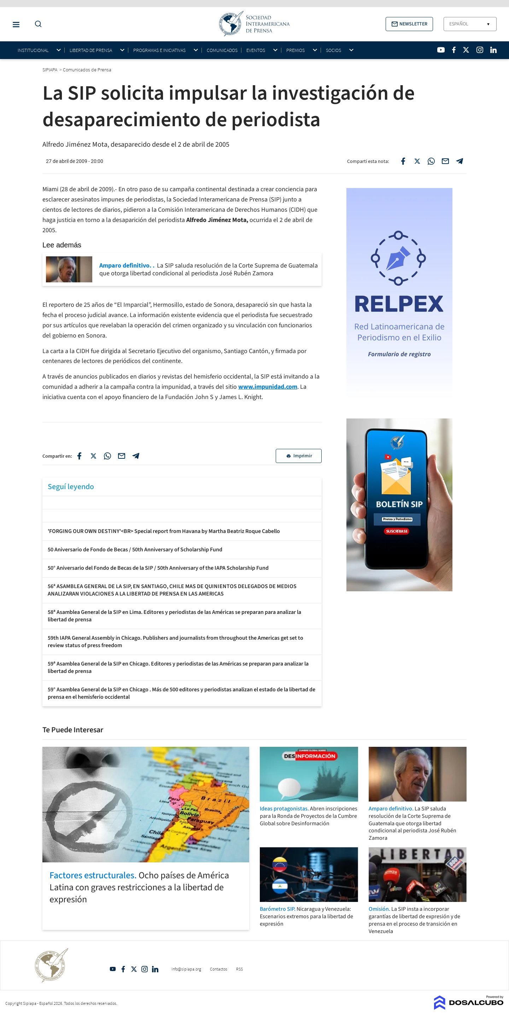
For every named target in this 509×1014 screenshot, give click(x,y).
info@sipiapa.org (186, 969)
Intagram (144, 969)
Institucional (33, 50)
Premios (295, 50)
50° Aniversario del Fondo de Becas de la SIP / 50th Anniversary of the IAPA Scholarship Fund (158, 568)
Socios (333, 50)
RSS (239, 969)
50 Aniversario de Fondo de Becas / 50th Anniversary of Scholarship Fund (135, 549)
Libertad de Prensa (91, 50)
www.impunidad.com (267, 386)
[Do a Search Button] (36, 24)
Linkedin (155, 969)
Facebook (123, 969)
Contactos (218, 969)
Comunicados (222, 50)
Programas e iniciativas (159, 50)
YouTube (113, 969)
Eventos (255, 50)
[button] (409, 24)
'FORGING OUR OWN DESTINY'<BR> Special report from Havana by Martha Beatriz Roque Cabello (164, 531)
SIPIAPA (50, 69)
